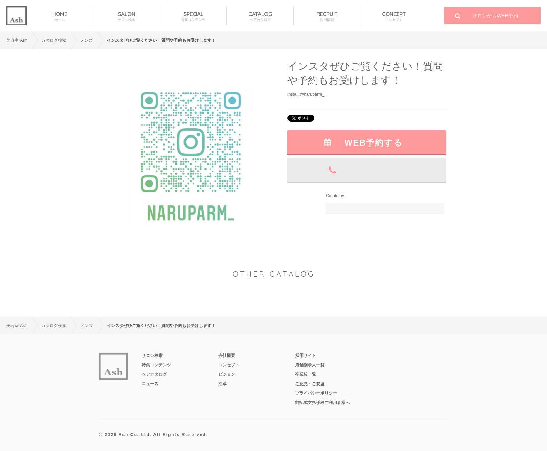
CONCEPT (393, 16)
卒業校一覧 (305, 374)
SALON (126, 16)
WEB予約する (374, 142)
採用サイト (305, 355)
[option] (191, 153)
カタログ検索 (53, 40)
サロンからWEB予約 (495, 15)
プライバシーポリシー (316, 393)
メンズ (86, 40)
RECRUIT (327, 16)
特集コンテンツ (156, 365)
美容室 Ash (16, 40)
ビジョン (226, 374)
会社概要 (226, 355)
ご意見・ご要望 (309, 383)
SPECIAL (193, 16)
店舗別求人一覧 (309, 365)
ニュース (150, 383)
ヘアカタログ (154, 374)
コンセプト (228, 365)
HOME (59, 16)
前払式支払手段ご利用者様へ (322, 402)
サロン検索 (152, 355)
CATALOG (260, 16)
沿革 (222, 383)
